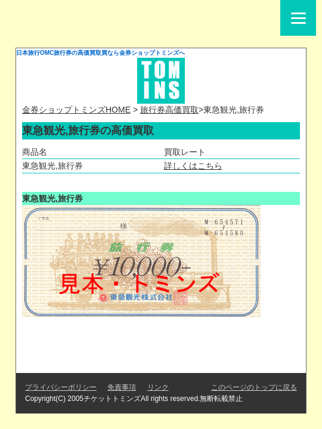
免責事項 (121, 387)
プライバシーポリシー (61, 387)
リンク (158, 387)
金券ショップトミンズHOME (76, 109)
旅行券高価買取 (169, 109)
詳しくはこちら (193, 165)
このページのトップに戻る (254, 387)
